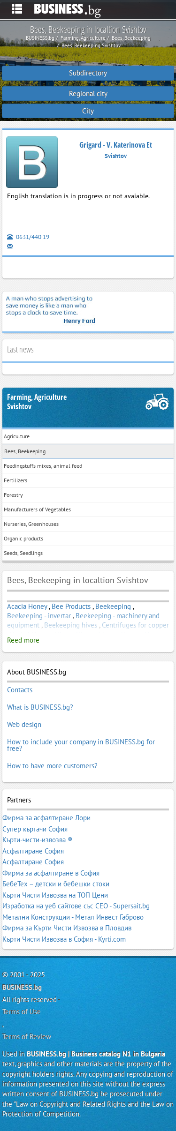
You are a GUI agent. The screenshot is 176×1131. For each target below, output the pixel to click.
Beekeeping (113, 606)
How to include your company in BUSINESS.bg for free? (81, 745)
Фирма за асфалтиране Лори (46, 817)
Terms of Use (21, 1011)
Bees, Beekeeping (25, 451)
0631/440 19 (28, 237)
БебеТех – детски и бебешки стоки (55, 883)
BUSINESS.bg (22, 987)
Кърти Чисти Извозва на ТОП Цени (55, 895)
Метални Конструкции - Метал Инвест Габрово (73, 917)
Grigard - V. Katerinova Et (115, 145)
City (88, 110)
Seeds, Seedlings (23, 552)
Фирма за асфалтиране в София (50, 873)
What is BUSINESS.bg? (40, 707)
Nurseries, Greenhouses (31, 523)
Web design (24, 724)
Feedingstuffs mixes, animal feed (43, 465)
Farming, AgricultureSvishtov (37, 402)
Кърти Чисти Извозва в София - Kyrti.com (64, 939)
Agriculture (17, 436)
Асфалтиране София (33, 850)
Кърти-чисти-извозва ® (37, 839)
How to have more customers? (52, 765)
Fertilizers (15, 480)
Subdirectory (88, 72)
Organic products (23, 538)
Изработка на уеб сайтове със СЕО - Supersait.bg (76, 905)
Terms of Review (26, 1036)
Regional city (88, 93)
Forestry (13, 494)
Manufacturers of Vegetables (37, 509)
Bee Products (71, 606)
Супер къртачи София (35, 828)
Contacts (19, 689)
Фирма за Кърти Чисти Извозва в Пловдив (66, 927)
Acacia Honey (27, 606)
